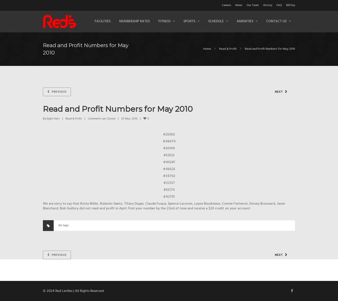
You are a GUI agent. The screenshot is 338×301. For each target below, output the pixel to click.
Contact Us (276, 21)
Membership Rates (134, 21)
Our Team (253, 5)
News (238, 5)
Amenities (245, 21)
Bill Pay (290, 5)
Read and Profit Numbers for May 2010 (118, 109)
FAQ (279, 5)
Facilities (103, 21)
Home (207, 48)
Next (279, 91)
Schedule (216, 21)
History (267, 5)
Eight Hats (53, 118)
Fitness (164, 21)
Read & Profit (228, 48)
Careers (226, 5)
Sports (189, 21)
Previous (59, 91)
